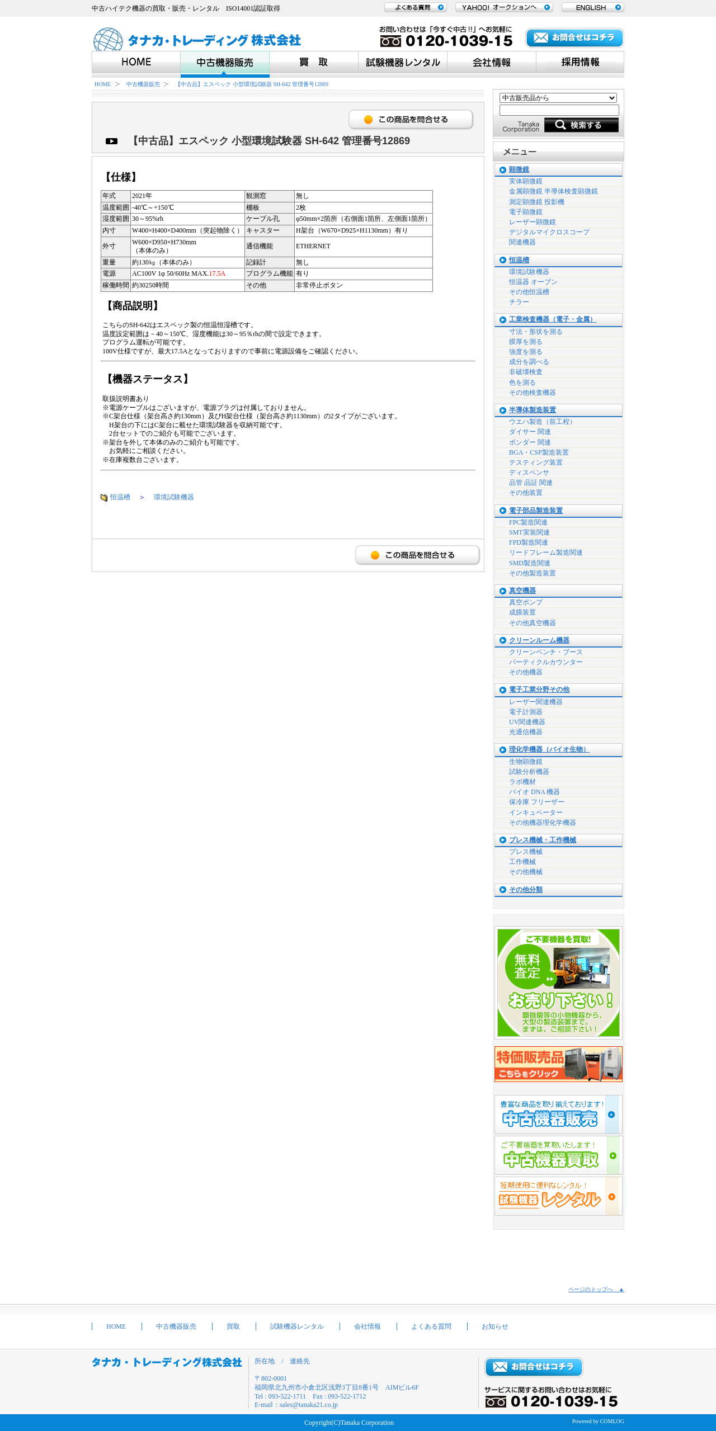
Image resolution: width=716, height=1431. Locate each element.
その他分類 (526, 890)
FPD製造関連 (528, 542)
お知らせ (495, 1326)
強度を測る (526, 352)
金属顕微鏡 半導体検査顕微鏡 (553, 191)
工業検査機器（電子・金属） (552, 319)
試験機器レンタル (297, 1326)
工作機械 (522, 862)
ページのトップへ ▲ (596, 1289)
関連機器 (522, 242)
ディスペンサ (529, 472)
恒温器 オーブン (533, 282)
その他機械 (526, 872)
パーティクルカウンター (546, 662)
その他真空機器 (532, 623)
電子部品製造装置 (536, 510)
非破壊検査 (526, 372)
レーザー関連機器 (536, 702)
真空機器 (522, 590)
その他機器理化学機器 (542, 823)
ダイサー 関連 (530, 432)
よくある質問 (431, 1326)
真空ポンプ (526, 602)
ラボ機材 (522, 782)
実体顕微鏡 (526, 181)
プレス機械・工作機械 (542, 840)
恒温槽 (120, 497)
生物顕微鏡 (526, 762)
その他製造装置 (532, 573)
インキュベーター (536, 812)
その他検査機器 (532, 392)
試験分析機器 (529, 772)
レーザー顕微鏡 (532, 222)
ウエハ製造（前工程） (542, 422)
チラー (519, 302)
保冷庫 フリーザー (536, 802)
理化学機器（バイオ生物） (549, 749)
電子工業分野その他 (539, 689)
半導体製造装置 (532, 410)
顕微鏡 (519, 169)
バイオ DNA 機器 (534, 792)
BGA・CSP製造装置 (539, 452)
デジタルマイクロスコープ (549, 232)
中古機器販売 (143, 84)
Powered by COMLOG (598, 1421)
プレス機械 (526, 852)
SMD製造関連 (529, 563)
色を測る (522, 382)
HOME (103, 84)
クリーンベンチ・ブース (546, 652)
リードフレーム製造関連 (546, 552)
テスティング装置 (536, 462)
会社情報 (367, 1326)
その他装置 (526, 493)
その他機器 (526, 672)
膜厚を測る (526, 342)
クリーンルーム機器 (539, 640)
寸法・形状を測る (536, 332)
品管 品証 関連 (531, 483)
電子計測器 (526, 712)
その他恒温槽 (529, 292)
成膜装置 (522, 612)
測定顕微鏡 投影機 (536, 202)
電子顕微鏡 (526, 212)
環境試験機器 (174, 497)
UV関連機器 (527, 722)
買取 (233, 1326)
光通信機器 (526, 732)
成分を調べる (529, 362)
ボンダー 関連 (530, 442)
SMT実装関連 (529, 532)
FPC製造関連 (528, 522)
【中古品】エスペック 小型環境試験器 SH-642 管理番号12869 (251, 84)
